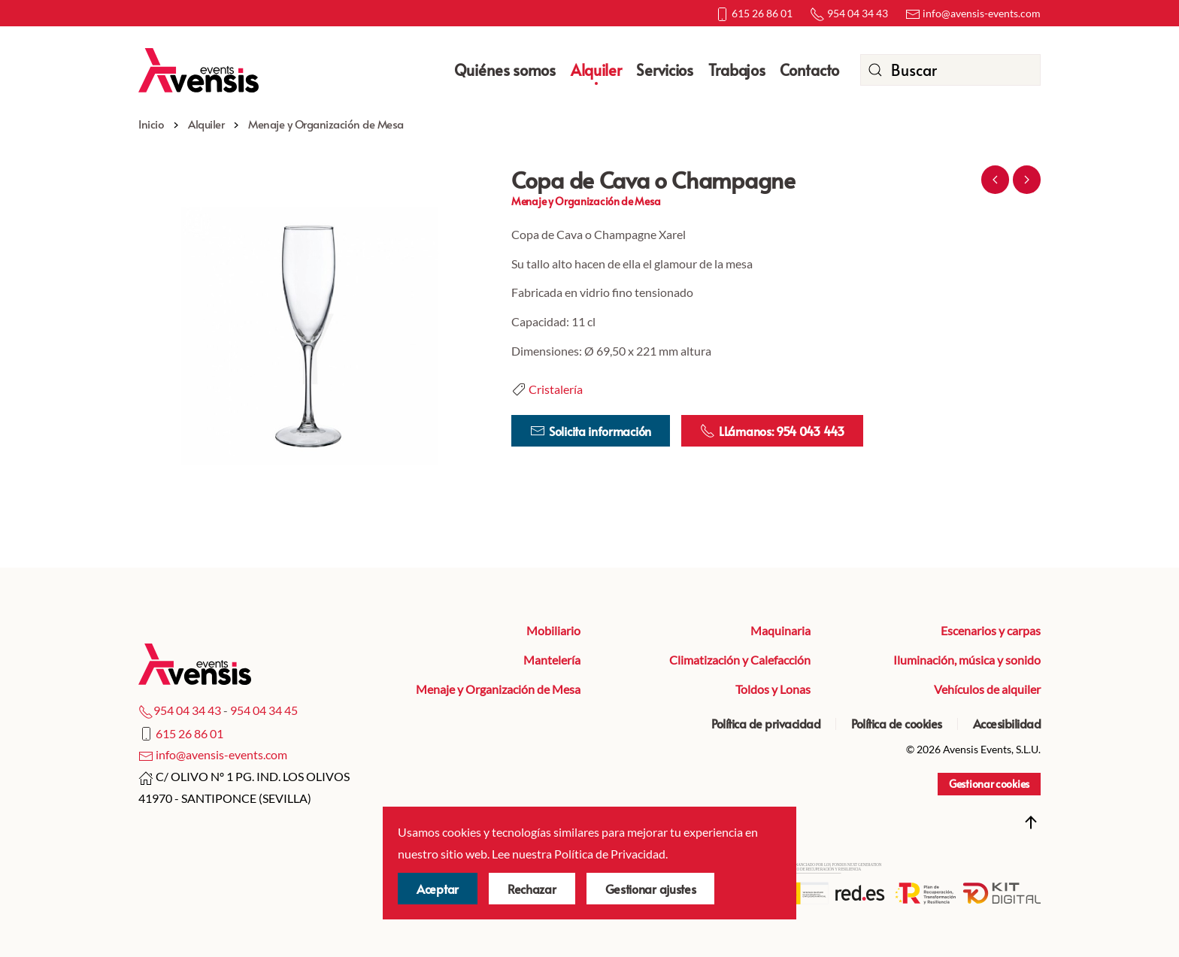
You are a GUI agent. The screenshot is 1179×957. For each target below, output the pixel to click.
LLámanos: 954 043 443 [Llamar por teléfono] (772, 430)
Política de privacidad (765, 723)
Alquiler (596, 69)
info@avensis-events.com (973, 13)
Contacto (809, 69)
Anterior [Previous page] (995, 179)
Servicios (664, 69)
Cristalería (556, 388)
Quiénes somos (505, 69)
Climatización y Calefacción (740, 660)
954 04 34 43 (849, 13)
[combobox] (950, 70)
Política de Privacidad (609, 853)
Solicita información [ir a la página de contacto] (590, 430)
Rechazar (532, 888)
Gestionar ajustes (650, 888)
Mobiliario (553, 630)
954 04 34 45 (264, 710)
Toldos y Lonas (773, 689)
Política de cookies (896, 723)
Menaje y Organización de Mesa (498, 689)
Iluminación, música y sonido (967, 660)
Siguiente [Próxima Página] (1026, 179)
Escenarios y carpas (991, 630)
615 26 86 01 (753, 13)
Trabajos (736, 69)
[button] (309, 334)
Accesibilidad (1007, 723)
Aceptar (438, 888)
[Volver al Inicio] (198, 70)
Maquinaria (780, 630)
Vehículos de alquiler (987, 689)
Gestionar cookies (989, 784)
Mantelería (551, 660)
